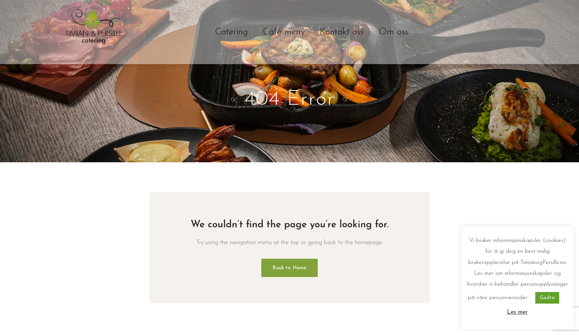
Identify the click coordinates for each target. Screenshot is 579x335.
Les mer (517, 312)
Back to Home (289, 267)
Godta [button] (547, 297)
